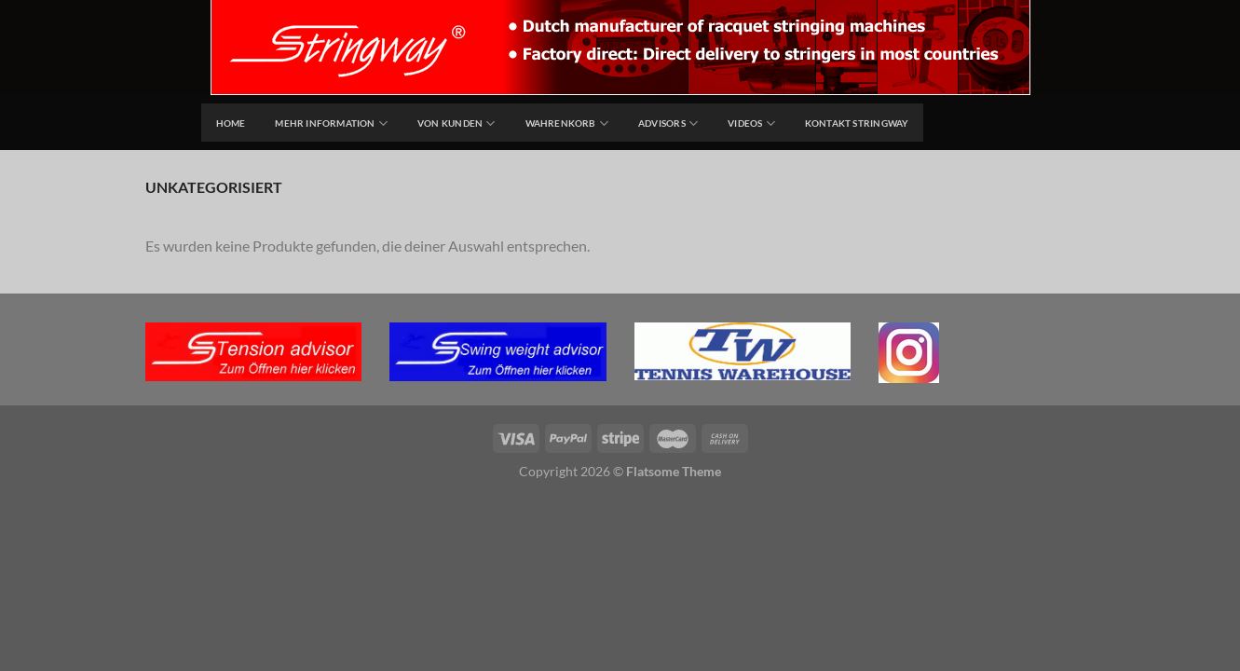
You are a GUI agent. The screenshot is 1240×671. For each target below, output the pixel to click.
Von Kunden (456, 123)
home (231, 123)
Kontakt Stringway (857, 123)
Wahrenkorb (567, 123)
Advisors (668, 123)
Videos (751, 123)
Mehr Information (331, 123)
